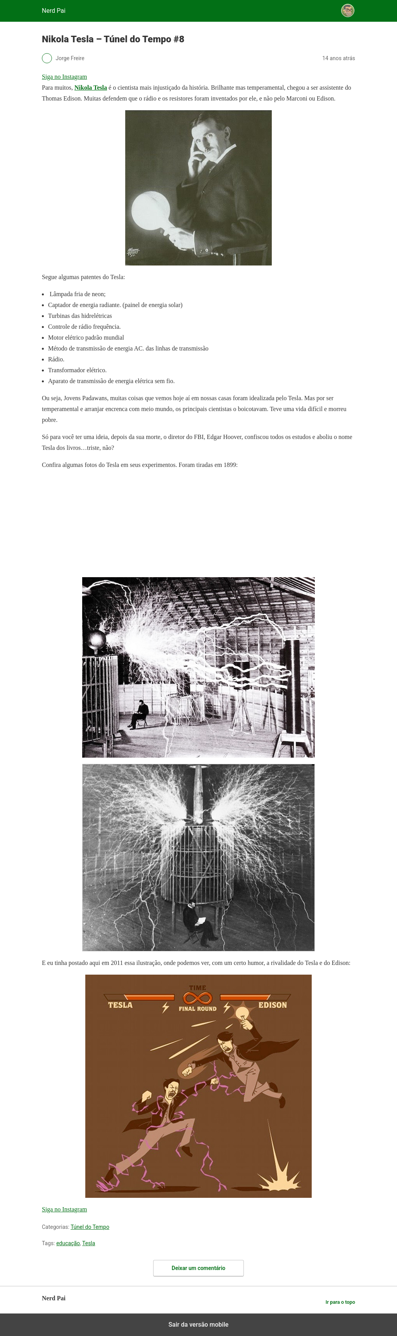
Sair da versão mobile (199, 1324)
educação (68, 1243)
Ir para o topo (340, 1302)
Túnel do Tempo (90, 1227)
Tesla (88, 1243)
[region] (100, 525)
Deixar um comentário (198, 1268)
